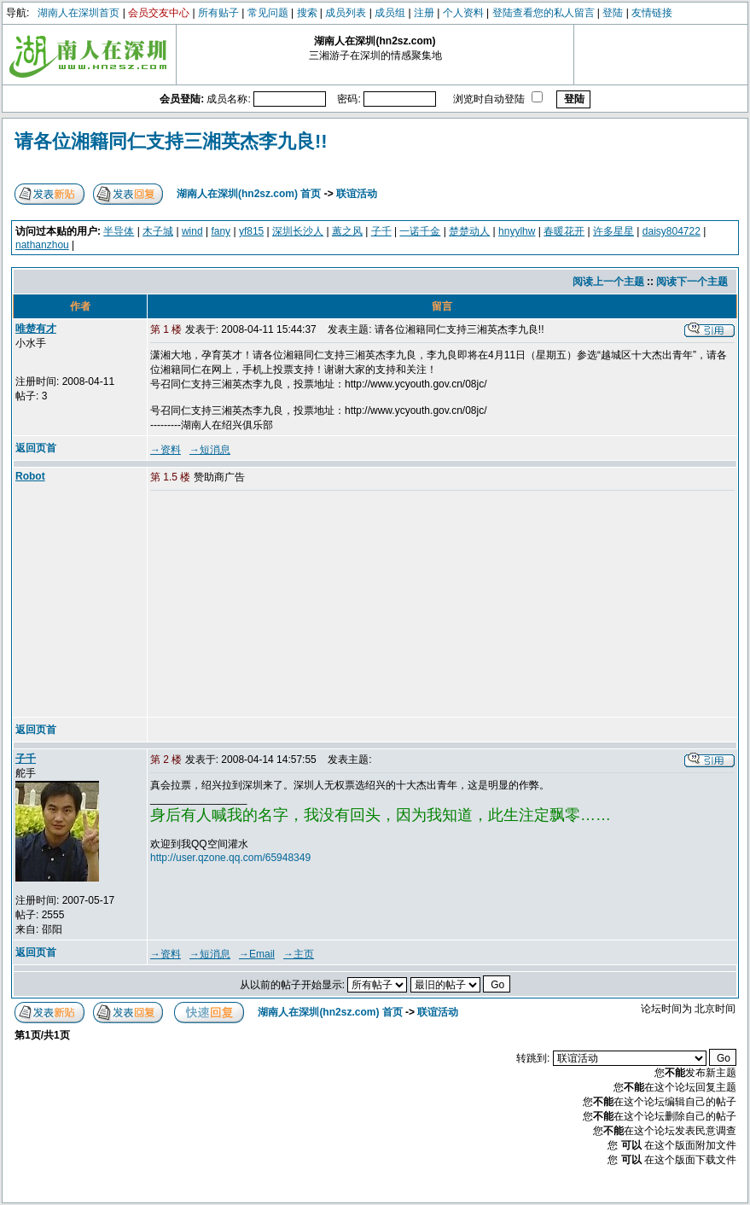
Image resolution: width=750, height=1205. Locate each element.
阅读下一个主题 (692, 282)
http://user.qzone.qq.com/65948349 (230, 858)
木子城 (157, 231)
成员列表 (345, 13)
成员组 (390, 13)
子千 (381, 231)
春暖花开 (564, 231)
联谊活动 (356, 194)
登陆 (612, 13)
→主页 (298, 954)
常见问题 (267, 13)
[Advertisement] (281, 605)
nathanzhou (42, 245)
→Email (257, 954)
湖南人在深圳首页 (78, 13)
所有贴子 (218, 13)
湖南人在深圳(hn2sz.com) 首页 (249, 194)
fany (220, 231)
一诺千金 (419, 231)
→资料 (165, 450)
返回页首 (35, 448)
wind (192, 231)
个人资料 (463, 13)
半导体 (118, 231)
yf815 (251, 231)
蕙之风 (347, 231)
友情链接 (651, 13)
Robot (30, 476)
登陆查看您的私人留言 (543, 13)
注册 (424, 13)
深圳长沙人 (297, 231)
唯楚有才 (35, 329)
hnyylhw (516, 231)
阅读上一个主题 (608, 282)
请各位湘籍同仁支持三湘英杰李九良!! (171, 141)
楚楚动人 (469, 231)
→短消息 (209, 450)
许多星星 (613, 231)
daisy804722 (671, 231)
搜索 (307, 13)
